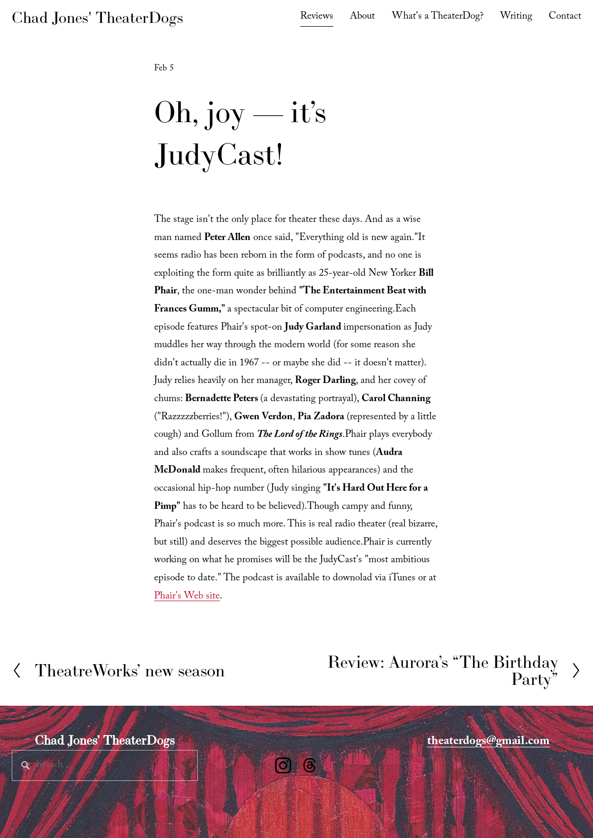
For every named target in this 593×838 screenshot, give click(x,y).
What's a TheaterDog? (438, 17)
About (362, 17)
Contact (565, 17)
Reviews (316, 17)
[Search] (105, 765)
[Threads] (309, 765)
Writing (516, 17)
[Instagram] (283, 765)
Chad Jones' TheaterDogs (97, 17)
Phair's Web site (187, 596)
